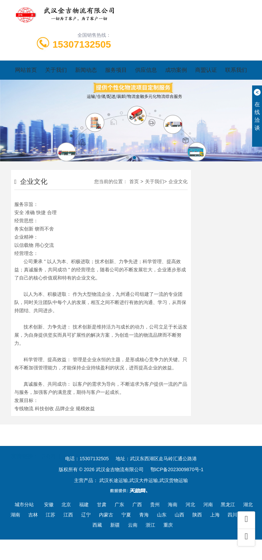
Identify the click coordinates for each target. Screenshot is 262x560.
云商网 (48, 446)
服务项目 (116, 70)
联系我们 (236, 70)
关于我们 (56, 70)
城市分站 (24, 504)
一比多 (72, 446)
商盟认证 (206, 70)
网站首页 (26, 70)
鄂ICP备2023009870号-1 (177, 469)
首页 (134, 181)
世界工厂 (98, 446)
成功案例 (176, 70)
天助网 (124, 446)
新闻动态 (86, 70)
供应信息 (146, 70)
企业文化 (178, 181)
